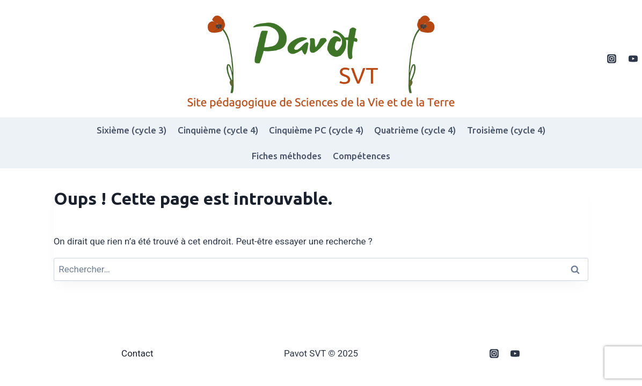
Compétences (361, 156)
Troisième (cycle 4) (506, 130)
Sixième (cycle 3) (131, 130)
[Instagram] (612, 59)
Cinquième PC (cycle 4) (316, 130)
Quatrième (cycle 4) (415, 130)
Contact (137, 353)
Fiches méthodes (287, 156)
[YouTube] (633, 59)
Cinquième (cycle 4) (218, 130)
